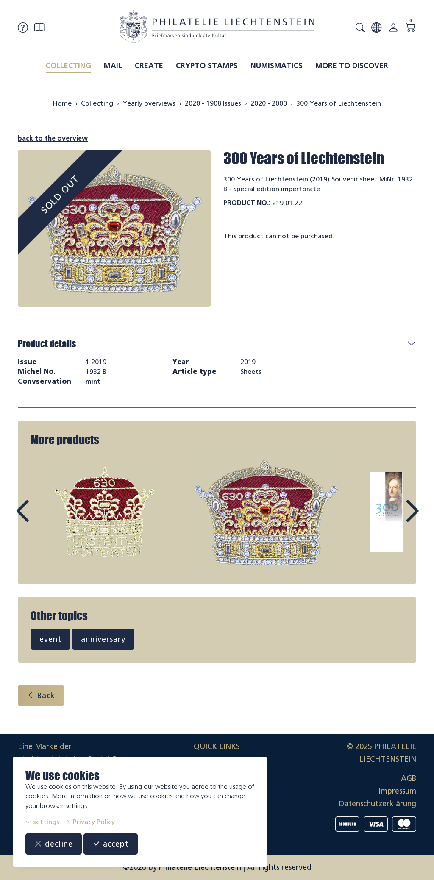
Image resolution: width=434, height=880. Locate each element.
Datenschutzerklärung (377, 803)
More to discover (351, 65)
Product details (47, 343)
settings (42, 822)
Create (149, 65)
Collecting (68, 65)
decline (53, 844)
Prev (41, 519)
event (50, 639)
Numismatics (276, 65)
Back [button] (41, 695)
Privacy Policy (90, 822)
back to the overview (53, 138)
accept (110, 844)
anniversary (103, 639)
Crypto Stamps (207, 65)
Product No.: (246, 203)
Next (392, 519)
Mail (113, 65)
